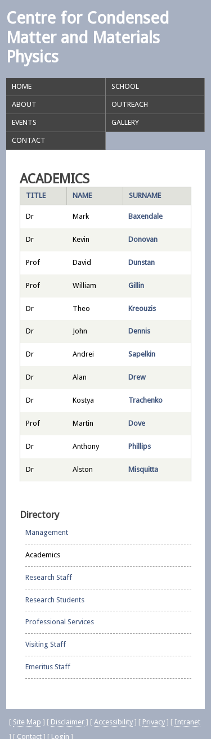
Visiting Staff (45, 644)
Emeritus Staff (47, 667)
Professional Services (59, 622)
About (24, 104)
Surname (145, 195)
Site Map (27, 722)
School (125, 86)
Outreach (129, 104)
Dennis (139, 331)
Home (22, 86)
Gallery (125, 122)
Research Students (54, 600)
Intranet (187, 722)
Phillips (139, 446)
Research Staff (48, 577)
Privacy (153, 722)
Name (82, 195)
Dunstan (141, 262)
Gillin (136, 285)
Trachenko (145, 400)
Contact (29, 140)
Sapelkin (141, 354)
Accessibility (113, 722)
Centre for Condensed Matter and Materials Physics (87, 37)
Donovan (143, 239)
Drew (137, 377)
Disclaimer (67, 722)
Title (36, 195)
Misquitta (143, 469)
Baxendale (145, 216)
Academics (42, 555)
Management (46, 532)
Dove (136, 423)
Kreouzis (142, 308)
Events (24, 122)
